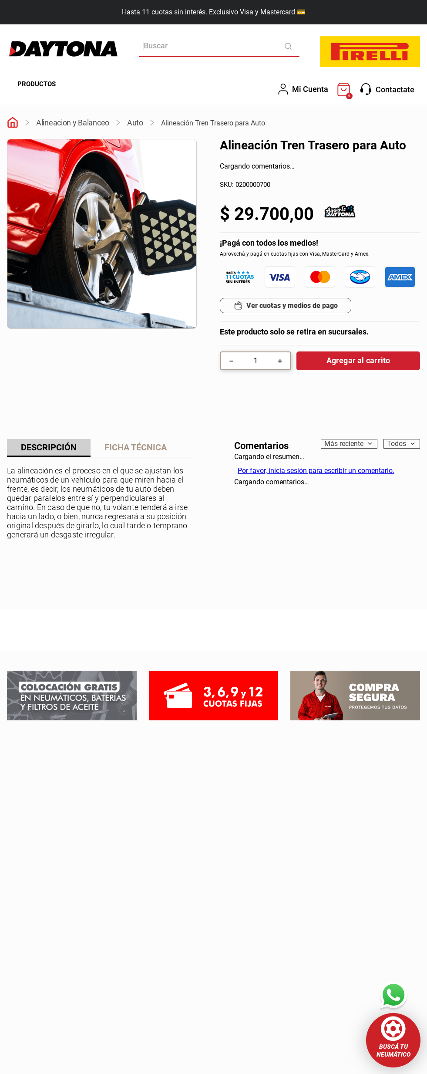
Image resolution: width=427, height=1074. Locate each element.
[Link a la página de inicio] (12, 123)
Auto (135, 122)
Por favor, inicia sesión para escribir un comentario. (316, 470)
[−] (231, 360)
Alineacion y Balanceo (72, 122)
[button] (393, 1040)
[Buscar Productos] (291, 46)
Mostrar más (100, 543)
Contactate (387, 89)
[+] (279, 360)
